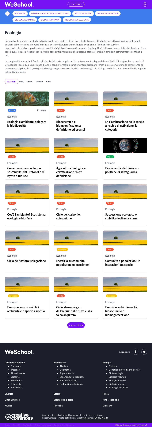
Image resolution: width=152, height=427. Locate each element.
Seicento (15, 376)
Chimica (9, 393)
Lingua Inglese (12, 399)
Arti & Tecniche (111, 399)
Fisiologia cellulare (77, 19)
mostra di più (76, 325)
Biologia (107, 362)
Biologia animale (25, 19)
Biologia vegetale (107, 13)
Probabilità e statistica (71, 383)
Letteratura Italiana (15, 362)
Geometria (65, 369)
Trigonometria (67, 373)
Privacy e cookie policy (43, 425)
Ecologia (20, 13)
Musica (8, 405)
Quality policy (27, 425)
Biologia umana (50, 19)
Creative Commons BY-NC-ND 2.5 (93, 417)
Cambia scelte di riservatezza (64, 425)
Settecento (16, 380)
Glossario (108, 405)
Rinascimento (18, 373)
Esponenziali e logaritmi (72, 376)
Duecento (16, 366)
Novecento (16, 387)
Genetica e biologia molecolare (50, 13)
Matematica (60, 362)
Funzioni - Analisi (68, 380)
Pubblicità (16, 425)
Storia (57, 393)
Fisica (106, 393)
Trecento (15, 369)
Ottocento (16, 383)
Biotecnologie (83, 13)
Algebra (64, 366)
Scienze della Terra (63, 399)
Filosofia (58, 405)
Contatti (7, 425)
